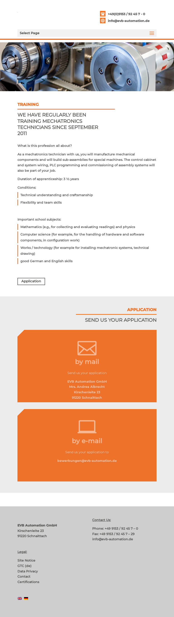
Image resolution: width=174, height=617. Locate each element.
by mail (87, 365)
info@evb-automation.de (129, 21)
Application (31, 281)
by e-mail (87, 444)
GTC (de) (24, 566)
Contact (23, 576)
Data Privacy (27, 571)
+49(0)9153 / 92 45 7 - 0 (126, 14)
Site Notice (26, 560)
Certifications (28, 582)
